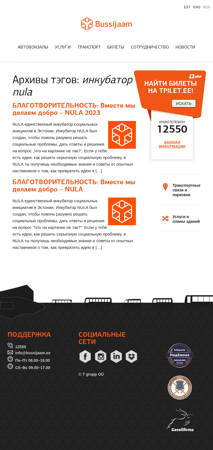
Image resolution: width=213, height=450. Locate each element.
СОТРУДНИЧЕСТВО (150, 47)
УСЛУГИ (63, 47)
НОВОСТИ (185, 47)
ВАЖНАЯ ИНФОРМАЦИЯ (172, 144)
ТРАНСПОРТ (89, 47)
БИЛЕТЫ (115, 47)
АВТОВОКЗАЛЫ (33, 47)
